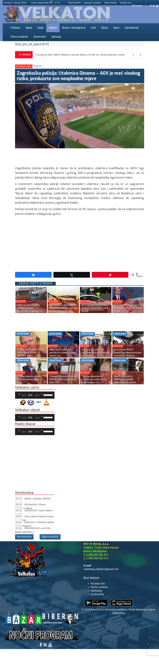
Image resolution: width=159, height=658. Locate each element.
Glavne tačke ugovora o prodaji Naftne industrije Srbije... (128, 308)
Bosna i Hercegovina (73, 27)
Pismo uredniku (19, 36)
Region (53, 27)
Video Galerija (110, 3)
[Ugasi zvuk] (41, 394)
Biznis (104, 27)
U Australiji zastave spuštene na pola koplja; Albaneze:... (96, 352)
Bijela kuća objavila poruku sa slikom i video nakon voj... (63, 352)
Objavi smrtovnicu (50, 537)
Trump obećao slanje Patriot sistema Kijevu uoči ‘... (29, 379)
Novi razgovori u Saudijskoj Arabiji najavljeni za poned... (125, 379)
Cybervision (118, 613)
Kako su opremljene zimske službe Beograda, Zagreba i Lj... (30, 308)
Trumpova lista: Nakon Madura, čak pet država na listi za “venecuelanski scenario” (81, 54)
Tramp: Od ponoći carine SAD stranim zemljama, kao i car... (63, 379)
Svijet (40, 27)
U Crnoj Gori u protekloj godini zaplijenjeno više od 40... (95, 308)
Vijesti (28, 27)
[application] (34, 395)
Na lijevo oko (125, 3)
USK (93, 27)
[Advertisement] (80, 156)
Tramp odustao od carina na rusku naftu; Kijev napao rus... (94, 379)
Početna (15, 27)
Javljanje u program (92, 3)
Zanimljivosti (132, 27)
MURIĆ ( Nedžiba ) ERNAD (37, 498)
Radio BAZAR (74, 3)
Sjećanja (56, 36)
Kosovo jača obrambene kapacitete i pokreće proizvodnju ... (63, 308)
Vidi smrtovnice (24, 537)
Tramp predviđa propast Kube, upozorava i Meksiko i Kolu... (31, 352)
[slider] (30, 395)
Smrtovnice (40, 36)
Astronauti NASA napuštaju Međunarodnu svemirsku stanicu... (128, 352)
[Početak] (19, 394)
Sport (116, 27)
